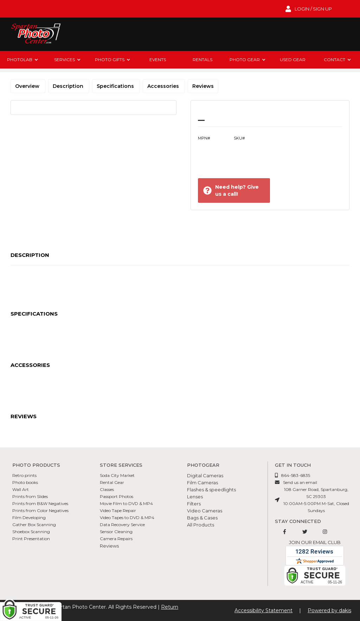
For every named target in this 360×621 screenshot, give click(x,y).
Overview (28, 86)
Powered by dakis (329, 610)
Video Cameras (204, 510)
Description (69, 86)
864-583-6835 (295, 475)
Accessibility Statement (263, 610)
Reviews (203, 86)
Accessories (163, 86)
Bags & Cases (202, 517)
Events (157, 59)
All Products (200, 525)
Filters (194, 503)
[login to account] (308, 8)
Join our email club (315, 542)
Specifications (116, 86)
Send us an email (300, 482)
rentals (202, 59)
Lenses (195, 496)
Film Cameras (202, 482)
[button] (22, 60)
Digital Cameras (205, 475)
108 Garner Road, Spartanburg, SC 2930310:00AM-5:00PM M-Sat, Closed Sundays (316, 500)
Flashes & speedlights (211, 489)
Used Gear (293, 59)
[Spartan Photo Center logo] (35, 34)
